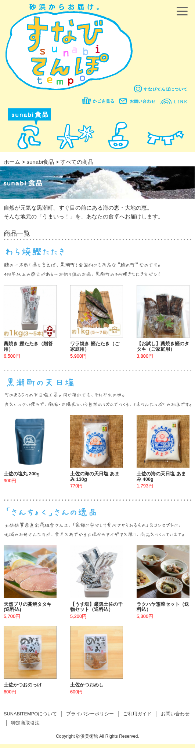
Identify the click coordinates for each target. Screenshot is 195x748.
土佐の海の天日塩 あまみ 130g (94, 476)
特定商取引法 (25, 723)
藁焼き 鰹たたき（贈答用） (28, 346)
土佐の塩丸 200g (22, 473)
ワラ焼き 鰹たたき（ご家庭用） (94, 346)
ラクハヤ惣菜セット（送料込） (163, 606)
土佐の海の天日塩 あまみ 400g (161, 476)
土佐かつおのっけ (23, 685)
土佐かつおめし (87, 685)
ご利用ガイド (137, 713)
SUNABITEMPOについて (30, 713)
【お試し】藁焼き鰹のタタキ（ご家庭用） (163, 346)
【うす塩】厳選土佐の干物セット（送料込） (96, 606)
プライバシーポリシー (90, 713)
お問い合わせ (175, 713)
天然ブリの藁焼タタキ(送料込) (27, 606)
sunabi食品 (40, 162)
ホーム (12, 162)
